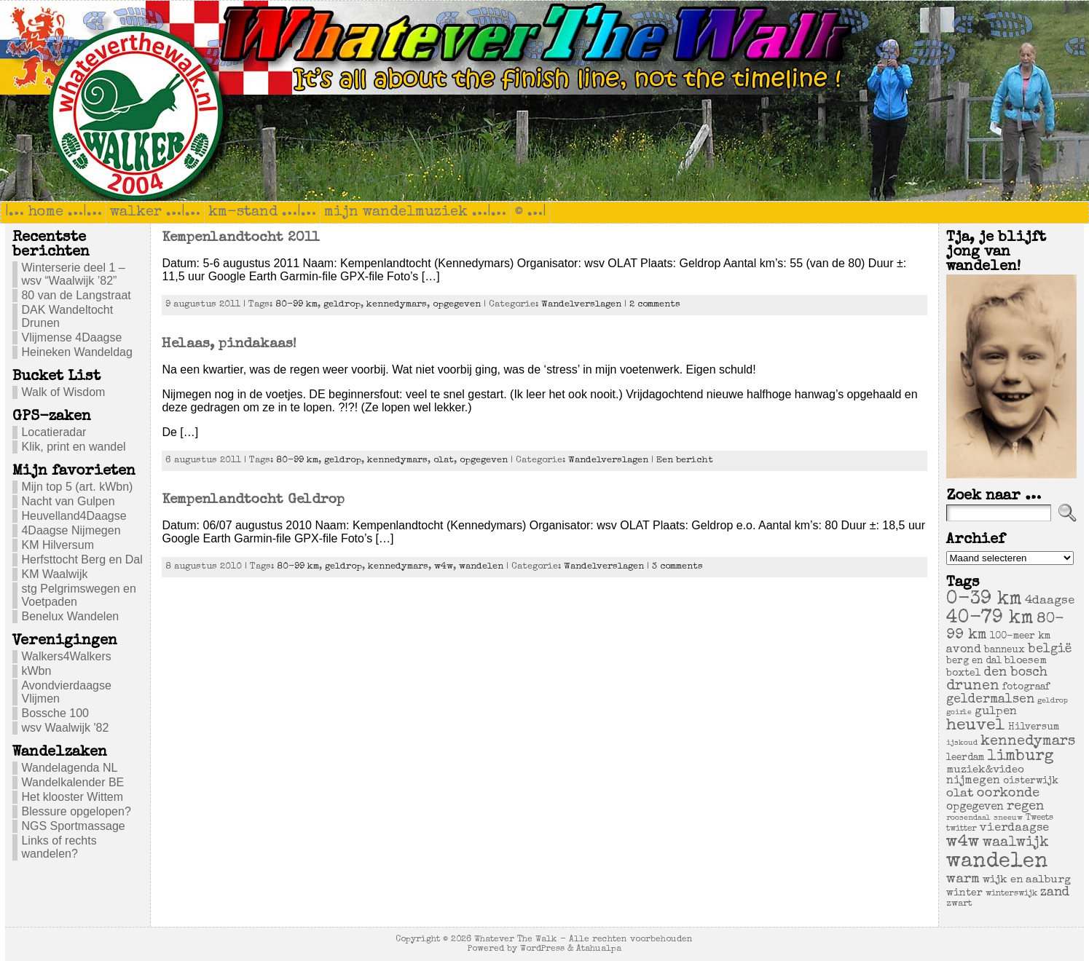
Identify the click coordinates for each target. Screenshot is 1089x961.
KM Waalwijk (54, 574)
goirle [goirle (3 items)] (959, 712)
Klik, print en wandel (73, 446)
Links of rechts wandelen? (58, 847)
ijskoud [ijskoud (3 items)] (962, 743)
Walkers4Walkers (66, 656)
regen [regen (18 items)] (1025, 806)
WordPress (542, 949)
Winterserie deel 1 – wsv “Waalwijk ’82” (73, 274)
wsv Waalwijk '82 (65, 727)
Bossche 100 (55, 713)
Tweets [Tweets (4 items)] (1039, 818)
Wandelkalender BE (72, 782)
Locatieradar (53, 432)
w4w (443, 567)
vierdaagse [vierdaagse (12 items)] (1014, 828)
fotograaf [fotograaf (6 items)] (1026, 687)
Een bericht (684, 460)
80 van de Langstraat (75, 295)
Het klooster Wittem (72, 797)
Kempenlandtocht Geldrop (253, 500)
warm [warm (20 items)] (963, 879)
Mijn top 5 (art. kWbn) (77, 486)
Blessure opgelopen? (75, 811)
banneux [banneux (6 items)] (1004, 650)
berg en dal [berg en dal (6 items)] (974, 661)
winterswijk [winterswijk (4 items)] (1011, 894)
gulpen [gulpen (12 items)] (996, 712)
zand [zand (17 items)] (1054, 892)
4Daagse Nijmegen (70, 530)
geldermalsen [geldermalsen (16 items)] (990, 700)
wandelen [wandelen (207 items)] (997, 862)
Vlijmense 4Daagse (71, 337)
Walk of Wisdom (63, 392)
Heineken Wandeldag (76, 352)
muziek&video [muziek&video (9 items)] (985, 769)
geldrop (342, 304)
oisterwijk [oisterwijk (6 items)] (1030, 781)
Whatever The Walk (515, 939)
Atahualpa (598, 949)
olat (443, 460)
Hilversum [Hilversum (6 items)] (1033, 727)
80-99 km (296, 304)
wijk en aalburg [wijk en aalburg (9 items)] (1027, 879)
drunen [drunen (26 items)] (972, 686)
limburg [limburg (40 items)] (1020, 756)
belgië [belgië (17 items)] (1050, 649)
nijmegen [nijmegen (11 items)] (973, 781)
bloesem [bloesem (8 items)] (1026, 661)
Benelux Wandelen (70, 616)
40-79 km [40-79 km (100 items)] (990, 618)
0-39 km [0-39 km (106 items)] (984, 599)
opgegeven (457, 304)
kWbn (36, 671)
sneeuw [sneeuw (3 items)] (1008, 818)
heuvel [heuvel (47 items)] (975, 726)
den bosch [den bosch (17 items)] (1015, 672)
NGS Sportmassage (73, 826)
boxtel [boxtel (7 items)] (963, 673)
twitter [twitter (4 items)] (961, 829)
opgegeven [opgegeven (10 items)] (975, 807)
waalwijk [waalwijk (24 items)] (1016, 843)
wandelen (481, 567)
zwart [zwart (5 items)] (959, 904)
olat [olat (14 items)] (960, 794)
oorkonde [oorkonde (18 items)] (1008, 793)
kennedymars (396, 304)
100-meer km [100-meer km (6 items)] (1020, 636)
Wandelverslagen (581, 304)
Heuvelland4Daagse (73, 516)
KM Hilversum (57, 545)
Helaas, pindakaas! (229, 344)
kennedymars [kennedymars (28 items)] (1027, 742)
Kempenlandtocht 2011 (240, 238)
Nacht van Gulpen (67, 501)
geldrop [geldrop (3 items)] (1052, 701)
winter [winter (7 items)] (964, 893)
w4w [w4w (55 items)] (963, 842)
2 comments (654, 304)
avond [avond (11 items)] (963, 650)
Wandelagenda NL (69, 768)
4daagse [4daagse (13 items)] (1049, 601)
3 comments (677, 567)
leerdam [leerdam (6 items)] (965, 758)
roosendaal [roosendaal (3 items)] (968, 818)
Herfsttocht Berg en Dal (81, 559)
